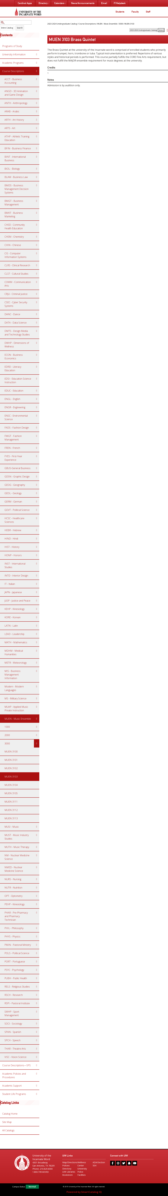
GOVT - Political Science (17, 510)
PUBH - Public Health (15, 978)
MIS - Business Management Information (12, 674)
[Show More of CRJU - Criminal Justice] (36, 294)
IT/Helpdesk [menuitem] (120, 3)
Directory (66, 1168)
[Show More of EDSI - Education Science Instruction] (36, 379)
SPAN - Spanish (12, 1032)
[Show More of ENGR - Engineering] (36, 407)
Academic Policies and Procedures (14, 1075)
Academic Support (12, 1085)
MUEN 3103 (11, 776)
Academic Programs (13, 62)
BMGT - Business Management (13, 202)
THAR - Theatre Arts (15, 1048)
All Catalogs (8, 1130)
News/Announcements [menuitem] (82, 3)
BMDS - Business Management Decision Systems (16, 189)
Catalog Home (9, 1113)
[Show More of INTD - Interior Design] (36, 576)
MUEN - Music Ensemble (17, 718)
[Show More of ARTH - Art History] (36, 120)
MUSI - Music (11, 826)
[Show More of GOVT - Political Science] (36, 510)
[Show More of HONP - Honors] (36, 555)
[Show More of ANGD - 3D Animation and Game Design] (36, 91)
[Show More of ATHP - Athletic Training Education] (36, 136)
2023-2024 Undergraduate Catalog (62, 24)
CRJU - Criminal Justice (16, 294)
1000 (7, 726)
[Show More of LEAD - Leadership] (36, 634)
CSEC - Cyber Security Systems (15, 304)
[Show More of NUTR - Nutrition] (36, 888)
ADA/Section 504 (99, 1164)
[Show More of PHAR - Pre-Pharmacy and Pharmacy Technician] (36, 913)
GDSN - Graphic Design (17, 476)
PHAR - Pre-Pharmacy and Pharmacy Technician (16, 916)
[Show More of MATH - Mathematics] (36, 642)
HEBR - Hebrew (12, 530)
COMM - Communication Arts (17, 283)
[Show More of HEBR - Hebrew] (36, 530)
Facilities (81, 1174)
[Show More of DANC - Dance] (36, 314)
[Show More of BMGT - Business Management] (36, 201)
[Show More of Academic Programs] (36, 63)
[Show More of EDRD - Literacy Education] (36, 367)
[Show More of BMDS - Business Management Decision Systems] (36, 185)
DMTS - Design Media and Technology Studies (17, 332)
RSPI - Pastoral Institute (17, 1003)
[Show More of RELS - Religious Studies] (36, 987)
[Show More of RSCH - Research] (36, 995)
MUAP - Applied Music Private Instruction (16, 708)
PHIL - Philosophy (13, 928)
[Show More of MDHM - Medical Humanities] (36, 651)
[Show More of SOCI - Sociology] (36, 1024)
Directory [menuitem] (43, 3)
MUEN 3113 (11, 818)
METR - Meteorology (15, 662)
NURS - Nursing (12, 879)
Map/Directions (68, 1162)
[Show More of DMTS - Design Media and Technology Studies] (36, 331)
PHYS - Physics (12, 936)
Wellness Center (81, 1164)
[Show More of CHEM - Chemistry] (36, 237)
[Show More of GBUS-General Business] (36, 468)
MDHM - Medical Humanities (13, 652)
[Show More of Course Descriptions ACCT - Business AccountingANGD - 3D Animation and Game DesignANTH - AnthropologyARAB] (36, 71)
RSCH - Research (13, 995)
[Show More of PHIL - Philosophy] (36, 928)
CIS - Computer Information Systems (15, 255)
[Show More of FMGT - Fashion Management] (36, 436)
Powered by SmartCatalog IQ (84, 1192)
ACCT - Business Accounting (13, 81)
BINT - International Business (15, 158)
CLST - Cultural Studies (16, 273)
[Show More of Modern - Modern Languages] (36, 686)
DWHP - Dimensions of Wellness (16, 344)
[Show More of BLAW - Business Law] (36, 177)
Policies (66, 1165)
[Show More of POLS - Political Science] (36, 953)
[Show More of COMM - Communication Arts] (36, 282)
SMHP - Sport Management (11, 1013)
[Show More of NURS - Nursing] (36, 879)
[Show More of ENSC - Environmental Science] (36, 416)
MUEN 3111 (11, 801)
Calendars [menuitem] (59, 3)
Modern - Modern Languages (14, 688)
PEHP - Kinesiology (14, 904)
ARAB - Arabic (11, 111)
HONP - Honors (13, 555)
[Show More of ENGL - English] (36, 399)
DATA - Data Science (15, 322)
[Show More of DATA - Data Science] (36, 323)
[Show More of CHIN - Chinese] (36, 245)
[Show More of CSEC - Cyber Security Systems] (36, 302)
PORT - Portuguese (14, 961)
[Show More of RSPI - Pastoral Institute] (36, 1003)
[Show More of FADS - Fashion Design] (36, 428)
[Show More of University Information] (36, 54)
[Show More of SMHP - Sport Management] (36, 1012)
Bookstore (67, 1174)
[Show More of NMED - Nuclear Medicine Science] (36, 867)
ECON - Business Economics (13, 356)
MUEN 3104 (11, 785)
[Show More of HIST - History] (36, 547)
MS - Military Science (15, 698)
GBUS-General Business (17, 468)
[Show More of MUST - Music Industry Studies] (36, 835)
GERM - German (13, 501)
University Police (82, 1170)
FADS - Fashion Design (16, 427)
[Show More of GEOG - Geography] (36, 485)
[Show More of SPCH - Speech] (36, 1040)
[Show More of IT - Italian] (36, 584)
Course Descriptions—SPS (16, 1065)
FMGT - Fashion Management (13, 437)
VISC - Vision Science (15, 1057)
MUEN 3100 (11, 751)
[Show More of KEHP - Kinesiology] (36, 609)
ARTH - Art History (14, 119)
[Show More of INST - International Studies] (36, 564)
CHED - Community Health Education (14, 226)
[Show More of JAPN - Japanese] (36, 592)
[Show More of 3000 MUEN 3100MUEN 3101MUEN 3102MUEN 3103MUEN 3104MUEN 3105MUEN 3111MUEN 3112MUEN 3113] (36, 743)
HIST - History (11, 547)
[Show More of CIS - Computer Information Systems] (36, 253)
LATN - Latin (11, 625)
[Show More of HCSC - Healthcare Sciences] (36, 518)
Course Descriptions (13, 71)
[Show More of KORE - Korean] (36, 617)
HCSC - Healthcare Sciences (14, 520)
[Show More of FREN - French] (36, 448)
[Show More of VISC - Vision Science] (36, 1057)
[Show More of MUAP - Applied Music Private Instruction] (36, 707)
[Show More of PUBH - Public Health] (36, 978)
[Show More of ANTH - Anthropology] (36, 103)
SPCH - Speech (12, 1040)
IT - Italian (9, 584)
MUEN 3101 (11, 760)
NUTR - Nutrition (13, 887)
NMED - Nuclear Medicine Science (13, 869)
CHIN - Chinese (12, 245)
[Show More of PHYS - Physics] (36, 936)
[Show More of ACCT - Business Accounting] (36, 79)
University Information (14, 54)
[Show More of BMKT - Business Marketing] (36, 213)
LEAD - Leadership (14, 634)
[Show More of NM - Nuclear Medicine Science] (36, 855)
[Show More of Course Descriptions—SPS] (36, 1065)
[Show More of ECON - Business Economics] (36, 355)
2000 (7, 735)
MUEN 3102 (11, 768)
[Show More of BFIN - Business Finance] (36, 148)
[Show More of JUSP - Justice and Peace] (36, 601)
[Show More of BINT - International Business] (36, 157)
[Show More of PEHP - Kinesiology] (36, 904)
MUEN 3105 (11, 793)
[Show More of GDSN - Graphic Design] (36, 476)
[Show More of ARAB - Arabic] (36, 111)
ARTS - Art (9, 128)
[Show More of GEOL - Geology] (36, 493)
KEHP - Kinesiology (14, 609)
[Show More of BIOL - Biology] (36, 169)
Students (120, 11)
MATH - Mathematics (15, 642)
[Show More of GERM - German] (36, 502)
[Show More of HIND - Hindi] (36, 539)
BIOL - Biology (12, 168)
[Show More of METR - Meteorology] (36, 663)
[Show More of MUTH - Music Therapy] (36, 847)
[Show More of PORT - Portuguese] (36, 962)
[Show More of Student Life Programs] (36, 1094)
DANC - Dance (12, 314)
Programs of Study (12, 46)
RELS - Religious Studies (17, 986)
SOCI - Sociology (13, 1023)
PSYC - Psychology (14, 970)
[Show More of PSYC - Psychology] (36, 970)
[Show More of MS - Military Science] (36, 698)
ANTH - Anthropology (15, 103)
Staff (148, 11)
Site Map (7, 1122)
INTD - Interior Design (16, 575)
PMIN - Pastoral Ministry (17, 944)
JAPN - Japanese (13, 592)
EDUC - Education (13, 390)
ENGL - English (12, 399)
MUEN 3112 (11, 810)
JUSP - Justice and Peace (17, 600)
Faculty (135, 11)
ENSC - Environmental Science (16, 417)
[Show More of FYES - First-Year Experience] (36, 456)
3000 (7, 743)
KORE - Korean (12, 617)
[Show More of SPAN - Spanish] (36, 1032)
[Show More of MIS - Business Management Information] (36, 671)
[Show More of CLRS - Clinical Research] (36, 265)
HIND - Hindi (11, 538)
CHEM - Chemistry (14, 236)
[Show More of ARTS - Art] (36, 128)
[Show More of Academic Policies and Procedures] (36, 1074)
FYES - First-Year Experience (13, 458)
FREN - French (12, 448)
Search (20, 28)
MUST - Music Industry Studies (16, 836)
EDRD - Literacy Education (12, 368)
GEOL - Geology (13, 493)
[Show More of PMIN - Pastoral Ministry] (36, 945)
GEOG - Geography (14, 485)
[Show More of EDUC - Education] (36, 391)
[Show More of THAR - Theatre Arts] (36, 1049)
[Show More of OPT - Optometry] (36, 896)
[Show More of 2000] (36, 735)
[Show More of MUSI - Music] (36, 827)
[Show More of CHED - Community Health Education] (36, 225)
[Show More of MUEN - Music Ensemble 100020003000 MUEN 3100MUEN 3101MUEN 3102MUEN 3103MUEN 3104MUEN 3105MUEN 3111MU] (36, 719)
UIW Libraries (68, 1171)
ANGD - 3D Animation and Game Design (16, 92)
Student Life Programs (14, 1094)
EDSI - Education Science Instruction (17, 380)
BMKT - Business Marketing (13, 214)
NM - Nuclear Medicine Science (16, 857)
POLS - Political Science (16, 953)
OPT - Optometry (13, 896)
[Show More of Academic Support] (36, 1086)
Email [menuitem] (104, 3)
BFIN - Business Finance (17, 148)
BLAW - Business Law (16, 177)
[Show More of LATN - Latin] (36, 626)
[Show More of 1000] (36, 727)
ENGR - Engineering (14, 407)
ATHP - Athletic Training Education (16, 138)
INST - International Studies (14, 565)
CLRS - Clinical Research (17, 265)
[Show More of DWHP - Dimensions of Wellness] (36, 343)
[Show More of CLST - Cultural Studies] (36, 274)
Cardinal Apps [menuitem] (25, 3)
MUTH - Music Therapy (16, 847)
